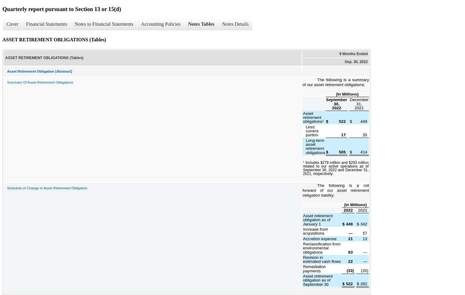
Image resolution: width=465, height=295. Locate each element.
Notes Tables (201, 24)
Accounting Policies (160, 24)
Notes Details (235, 24)
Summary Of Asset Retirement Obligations (40, 82)
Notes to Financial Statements (104, 24)
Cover (12, 24)
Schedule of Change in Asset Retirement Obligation (47, 188)
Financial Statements (46, 24)
